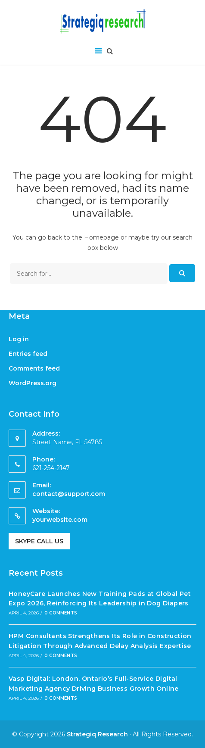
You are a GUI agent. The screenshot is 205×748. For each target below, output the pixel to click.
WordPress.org (32, 383)
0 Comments (60, 613)
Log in (19, 339)
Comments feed (34, 368)
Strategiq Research (97, 734)
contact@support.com (68, 494)
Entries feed (28, 354)
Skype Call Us (39, 541)
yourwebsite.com (59, 520)
